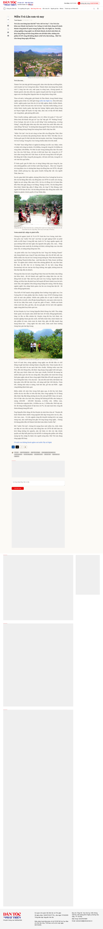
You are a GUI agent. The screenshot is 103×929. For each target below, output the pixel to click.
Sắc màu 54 (50, 8)
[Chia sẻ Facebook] (8, 25)
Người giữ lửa (59, 8)
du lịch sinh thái (18, 454)
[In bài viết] (8, 35)
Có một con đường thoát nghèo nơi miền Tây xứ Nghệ (33, 442)
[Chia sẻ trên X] (8, 29)
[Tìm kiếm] (94, 8)
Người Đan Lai (56, 454)
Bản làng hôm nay (39, 8)
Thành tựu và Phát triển (78, 8)
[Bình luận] (8, 32)
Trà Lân (16, 452)
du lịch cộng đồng (28, 454)
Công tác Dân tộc (12, 8)
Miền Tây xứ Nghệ (35, 452)
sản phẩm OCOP (38, 454)
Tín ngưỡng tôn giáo (25, 8)
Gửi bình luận (17, 488)
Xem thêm (38, 715)
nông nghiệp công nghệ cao (48, 452)
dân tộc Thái (47, 454)
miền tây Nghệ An (45, 101)
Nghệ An (17, 456)
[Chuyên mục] (98, 9)
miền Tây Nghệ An (24, 452)
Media (68, 8)
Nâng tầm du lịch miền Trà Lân (42, 465)
